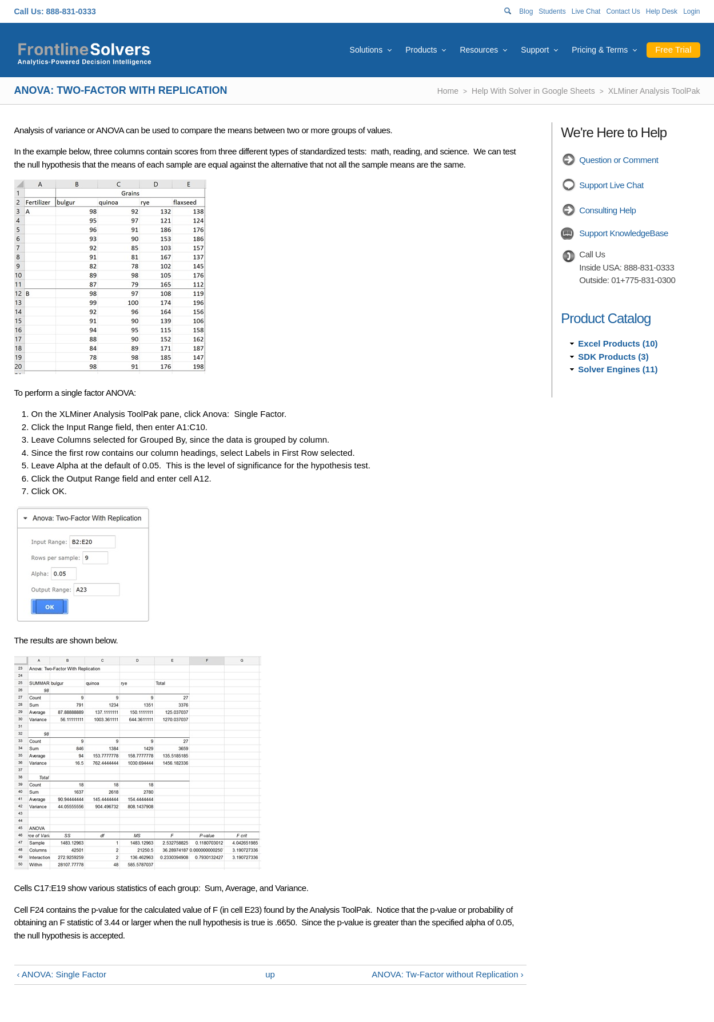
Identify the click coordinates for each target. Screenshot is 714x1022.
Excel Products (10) (617, 343)
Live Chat (586, 11)
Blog (526, 11)
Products (421, 49)
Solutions (366, 49)
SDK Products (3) (613, 356)
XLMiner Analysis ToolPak (654, 91)
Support (535, 49)
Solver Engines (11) (617, 369)
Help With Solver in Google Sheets (533, 91)
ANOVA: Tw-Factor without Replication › (447, 974)
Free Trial (673, 49)
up (270, 974)
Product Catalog (606, 318)
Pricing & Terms (600, 49)
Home (447, 91)
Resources (479, 49)
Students (552, 11)
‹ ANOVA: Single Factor (61, 974)
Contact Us (623, 11)
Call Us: (29, 11)
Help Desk (661, 11)
